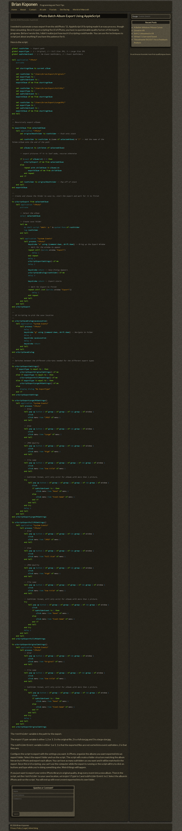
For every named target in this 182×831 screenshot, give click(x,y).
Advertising (33, 828)
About (23, 9)
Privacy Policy (16, 828)
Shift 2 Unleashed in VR (144, 33)
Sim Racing (64, 9)
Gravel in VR (139, 30)
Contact (32, 9)
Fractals (52, 9)
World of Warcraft (81, 9)
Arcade (43, 9)
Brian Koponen (24, 4)
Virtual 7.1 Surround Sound (145, 36)
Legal (25, 828)
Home (14, 9)
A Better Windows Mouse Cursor (148, 27)
